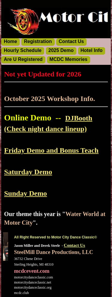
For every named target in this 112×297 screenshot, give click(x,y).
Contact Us (74, 245)
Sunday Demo (25, 193)
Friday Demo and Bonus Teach (51, 150)
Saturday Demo (28, 172)
